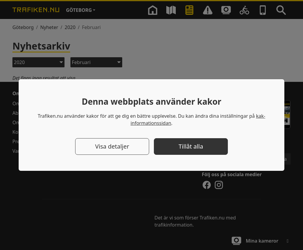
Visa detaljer (112, 146)
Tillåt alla (191, 146)
